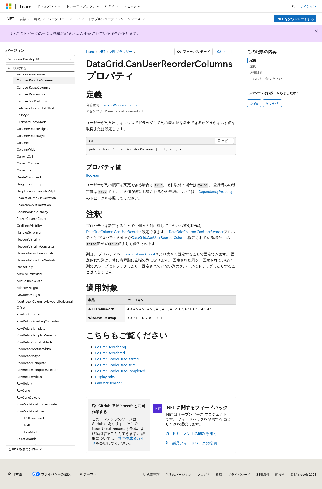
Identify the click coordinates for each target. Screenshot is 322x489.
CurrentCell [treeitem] (25, 156)
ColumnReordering (110, 346)
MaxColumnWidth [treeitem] (30, 274)
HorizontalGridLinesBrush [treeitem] (35, 253)
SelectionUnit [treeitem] (26, 438)
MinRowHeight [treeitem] (27, 287)
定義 (252, 60)
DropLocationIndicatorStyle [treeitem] (36, 191)
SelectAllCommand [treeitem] (30, 418)
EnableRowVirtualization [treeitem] (34, 204)
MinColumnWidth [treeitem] (29, 281)
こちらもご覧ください (265, 78)
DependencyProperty (215, 191)
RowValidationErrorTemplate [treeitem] (37, 404)
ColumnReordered (110, 352)
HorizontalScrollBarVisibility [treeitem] (36, 260)
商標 (278, 474)
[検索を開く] (293, 6)
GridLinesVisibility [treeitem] (29, 225)
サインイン (308, 6)
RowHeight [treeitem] (24, 383)
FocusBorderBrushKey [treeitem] (32, 211)
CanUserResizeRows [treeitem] (31, 94)
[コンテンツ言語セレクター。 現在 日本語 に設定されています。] (15, 474)
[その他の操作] (232, 51)
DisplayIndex (105, 376)
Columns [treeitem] (23, 142)
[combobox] (40, 59)
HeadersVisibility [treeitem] (28, 239)
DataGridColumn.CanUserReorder (113, 231)
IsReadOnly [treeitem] (25, 267)
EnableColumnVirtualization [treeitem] (36, 197)
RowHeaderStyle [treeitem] (28, 356)
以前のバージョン (178, 474)
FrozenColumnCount (138, 254)
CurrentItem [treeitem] (25, 170)
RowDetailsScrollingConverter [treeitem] (38, 321)
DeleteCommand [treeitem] (29, 177)
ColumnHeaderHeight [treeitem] (32, 128)
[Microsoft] (9, 6)
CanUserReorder (108, 382)
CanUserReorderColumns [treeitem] (35, 80)
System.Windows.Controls (120, 105)
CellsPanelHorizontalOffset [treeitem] (35, 108)
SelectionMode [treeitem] (27, 432)
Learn (90, 51)
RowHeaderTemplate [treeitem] (31, 363)
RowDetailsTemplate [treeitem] (31, 328)
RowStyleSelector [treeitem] (29, 397)
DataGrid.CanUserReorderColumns (160, 237)
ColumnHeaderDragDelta (115, 364)
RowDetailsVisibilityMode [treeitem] (34, 342)
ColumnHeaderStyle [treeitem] (31, 135)
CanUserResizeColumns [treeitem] (33, 87)
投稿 (219, 474)
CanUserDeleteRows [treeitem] (31, 73)
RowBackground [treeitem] (28, 314)
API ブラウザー (121, 51)
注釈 (252, 66)
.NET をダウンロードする (295, 19)
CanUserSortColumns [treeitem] (32, 101)
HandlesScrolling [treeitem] (29, 232)
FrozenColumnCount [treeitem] (31, 218)
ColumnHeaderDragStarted (117, 358)
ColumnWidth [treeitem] (27, 149)
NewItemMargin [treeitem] (28, 294)
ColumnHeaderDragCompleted (120, 370)
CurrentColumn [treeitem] (28, 163)
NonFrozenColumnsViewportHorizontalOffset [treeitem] (45, 304)
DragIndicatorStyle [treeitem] (30, 184)
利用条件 (263, 474)
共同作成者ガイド (118, 441)
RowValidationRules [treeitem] (30, 411)
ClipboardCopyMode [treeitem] (31, 122)
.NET (102, 51)
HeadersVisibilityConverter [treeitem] (35, 246)
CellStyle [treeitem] (23, 115)
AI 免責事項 (151, 474)
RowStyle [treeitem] (23, 390)
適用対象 (256, 72)
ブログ (202, 474)
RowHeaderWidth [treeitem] (29, 376)
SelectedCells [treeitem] (26, 425)
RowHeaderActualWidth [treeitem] (34, 349)
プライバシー (237, 474)
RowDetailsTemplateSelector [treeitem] (37, 335)
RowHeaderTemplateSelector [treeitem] (37, 369)
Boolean (92, 175)
